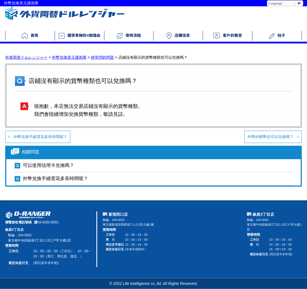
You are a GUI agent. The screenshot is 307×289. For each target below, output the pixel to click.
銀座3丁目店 (263, 214)
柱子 (277, 36)
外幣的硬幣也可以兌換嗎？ (273, 136)
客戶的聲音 (227, 36)
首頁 (30, 35)
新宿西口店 (118, 214)
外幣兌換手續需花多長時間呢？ (37, 136)
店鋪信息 (178, 35)
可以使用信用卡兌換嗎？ (48, 165)
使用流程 (129, 36)
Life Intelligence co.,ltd (142, 283)
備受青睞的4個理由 (79, 36)
